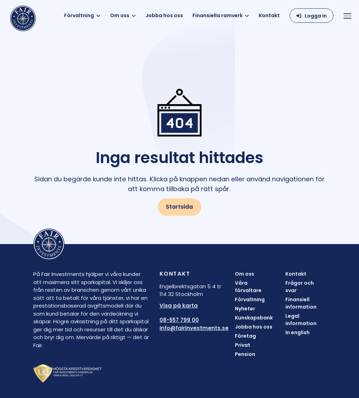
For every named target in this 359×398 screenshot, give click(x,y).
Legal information (301, 319)
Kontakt (269, 15)
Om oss (119, 15)
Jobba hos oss (164, 15)
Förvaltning (79, 15)
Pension (245, 354)
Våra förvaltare (248, 286)
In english (297, 332)
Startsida (179, 207)
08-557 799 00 (179, 320)
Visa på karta (179, 305)
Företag (245, 335)
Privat (242, 345)
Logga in (316, 15)
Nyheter (245, 308)
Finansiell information (301, 303)
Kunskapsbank (254, 317)
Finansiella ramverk (217, 15)
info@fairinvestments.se (194, 328)
